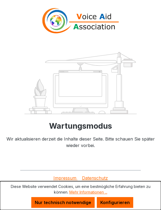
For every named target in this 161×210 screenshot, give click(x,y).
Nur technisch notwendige (63, 202)
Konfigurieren (115, 202)
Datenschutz (95, 178)
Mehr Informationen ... (88, 192)
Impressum (65, 178)
